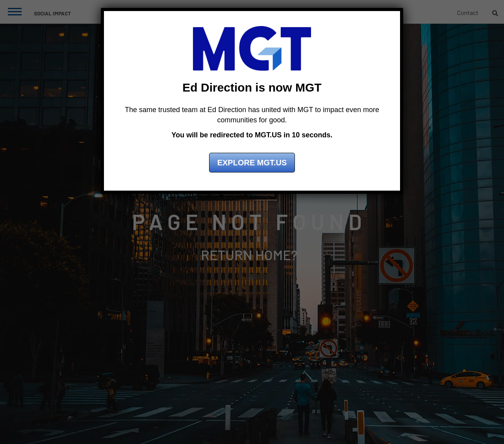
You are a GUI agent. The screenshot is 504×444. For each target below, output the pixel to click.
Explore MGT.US (252, 162)
